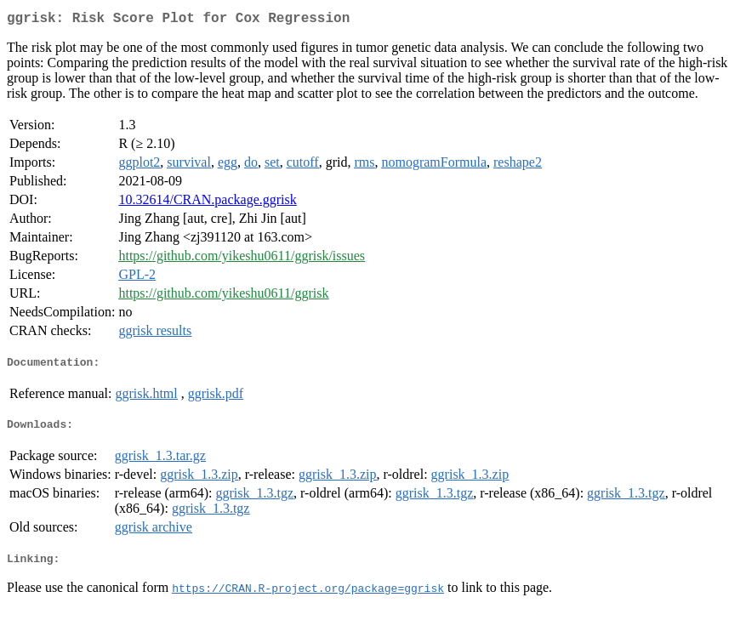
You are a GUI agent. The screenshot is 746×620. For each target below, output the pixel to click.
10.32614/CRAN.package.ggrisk (207, 203)
